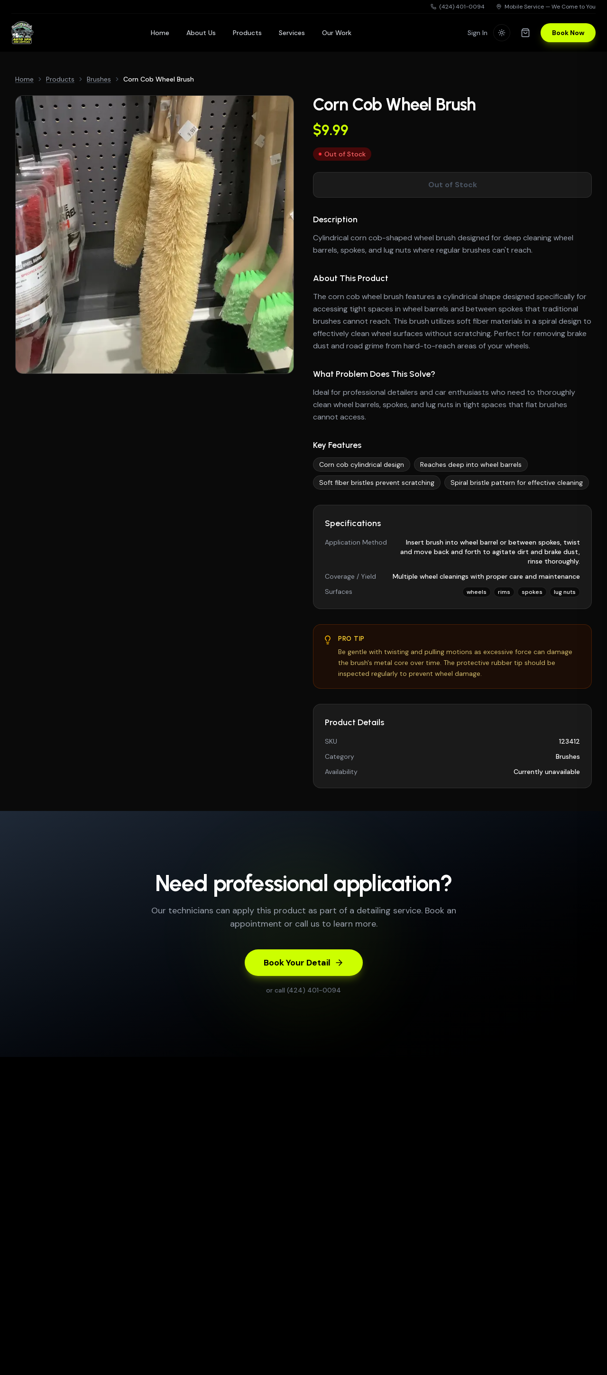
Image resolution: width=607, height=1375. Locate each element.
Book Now (568, 32)
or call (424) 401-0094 (303, 990)
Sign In (477, 32)
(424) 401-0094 (458, 6)
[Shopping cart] (525, 32)
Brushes (99, 79)
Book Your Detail (304, 962)
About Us (201, 32)
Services (292, 32)
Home (160, 32)
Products (247, 32)
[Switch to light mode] (501, 32)
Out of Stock (452, 185)
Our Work (336, 32)
